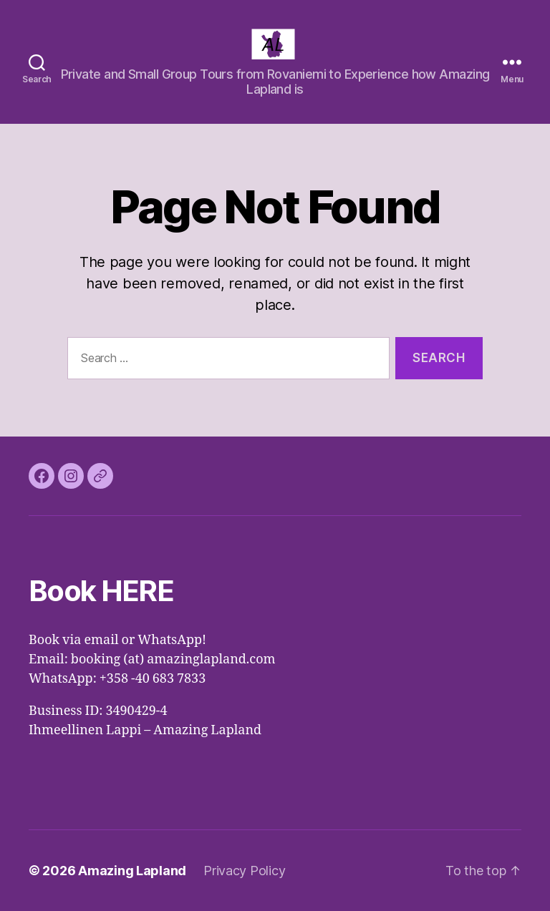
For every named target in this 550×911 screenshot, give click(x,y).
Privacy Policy (244, 870)
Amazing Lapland (132, 870)
